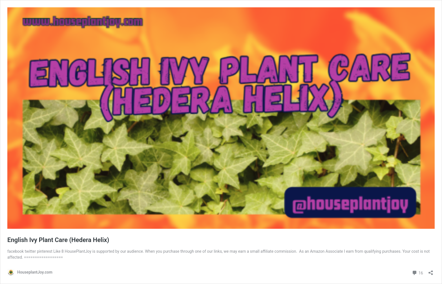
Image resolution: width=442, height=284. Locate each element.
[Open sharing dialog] (431, 271)
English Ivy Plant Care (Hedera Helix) (58, 239)
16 (417, 272)
